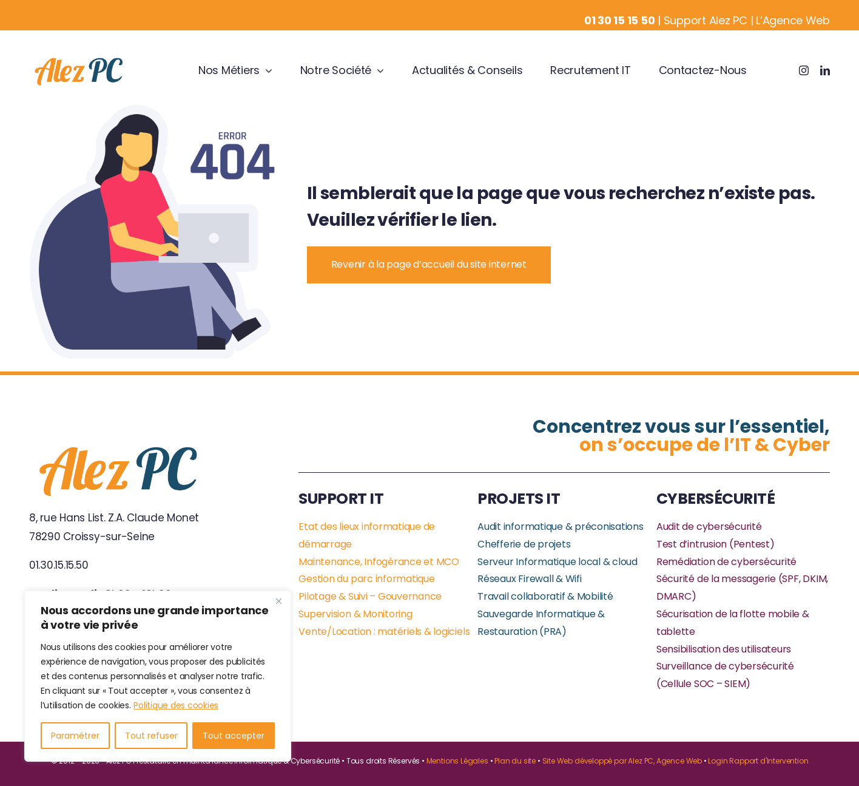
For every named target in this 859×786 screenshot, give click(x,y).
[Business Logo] (79, 59)
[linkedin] (825, 70)
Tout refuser (151, 736)
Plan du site (515, 761)
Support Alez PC (705, 20)
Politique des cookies (175, 705)
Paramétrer (75, 736)
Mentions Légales (457, 761)
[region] (157, 676)
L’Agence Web (793, 20)
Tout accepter (233, 736)
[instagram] (804, 70)
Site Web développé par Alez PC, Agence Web (622, 761)
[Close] (278, 601)
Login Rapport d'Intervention (758, 761)
